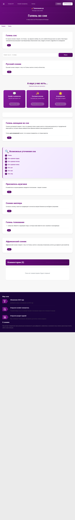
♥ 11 (9, 192)
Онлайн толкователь (23, 3)
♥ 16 (9, 137)
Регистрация (67, 3)
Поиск (65, 55)
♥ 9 (9, 230)
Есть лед (10, 174)
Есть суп (10, 167)
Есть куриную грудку (13, 158)
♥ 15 (9, 72)
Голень (9, 26)
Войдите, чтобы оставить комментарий (57, 262)
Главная (3, 26)
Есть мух (10, 170)
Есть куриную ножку (13, 164)
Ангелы (33, 3)
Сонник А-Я (11, 3)
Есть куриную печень (14, 161)
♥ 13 (9, 211)
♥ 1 (9, 45)
